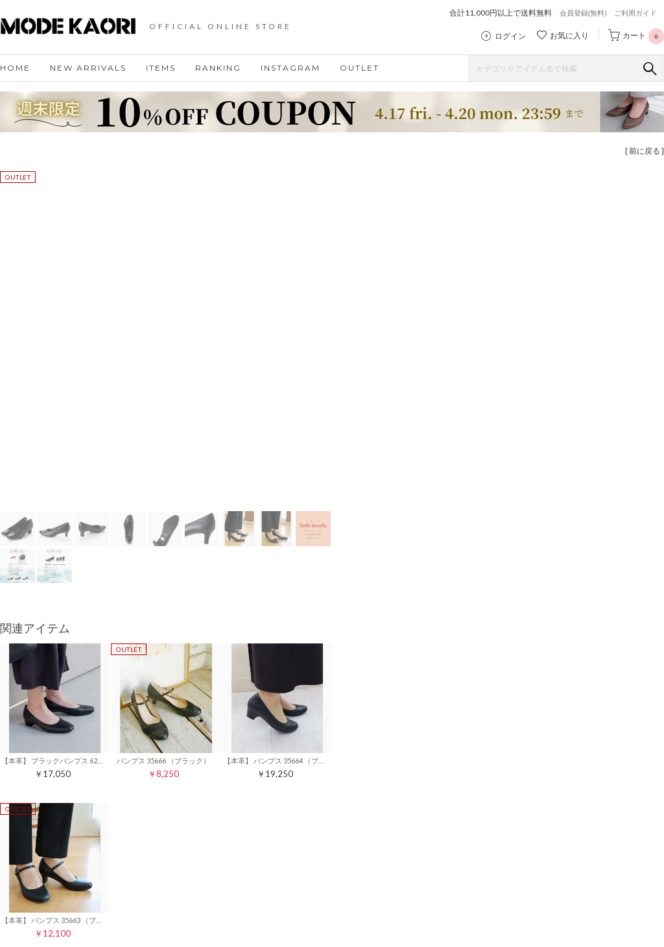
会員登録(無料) (583, 13)
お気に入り (569, 35)
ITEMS (161, 68)
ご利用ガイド (635, 13)
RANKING (218, 68)
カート (643, 35)
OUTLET (359, 68)
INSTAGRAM (290, 68)
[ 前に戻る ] (644, 151)
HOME (15, 68)
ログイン (510, 36)
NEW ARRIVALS (88, 68)
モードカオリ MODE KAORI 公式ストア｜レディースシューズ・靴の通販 (78, 26)
